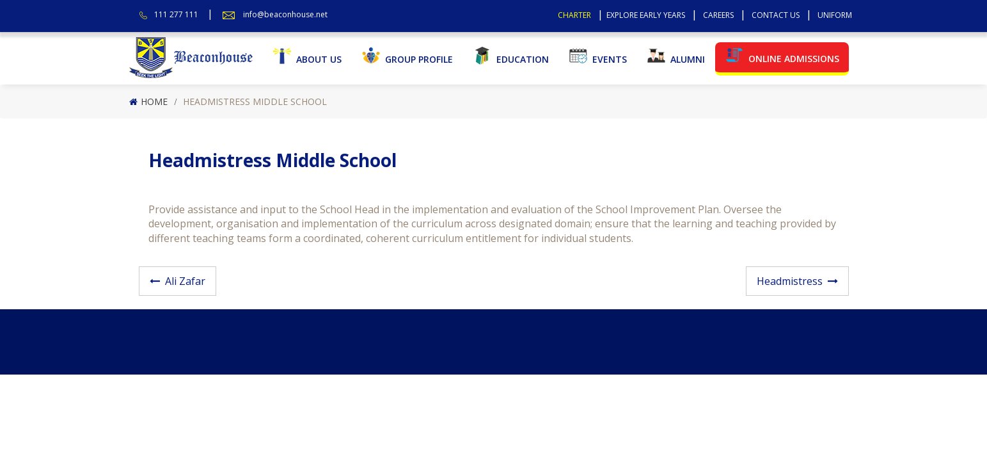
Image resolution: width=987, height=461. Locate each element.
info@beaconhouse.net (285, 14)
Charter (574, 15)
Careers (718, 15)
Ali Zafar (185, 281)
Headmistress (790, 281)
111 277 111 (176, 14)
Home (154, 101)
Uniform (834, 15)
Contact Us (776, 15)
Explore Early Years (645, 15)
